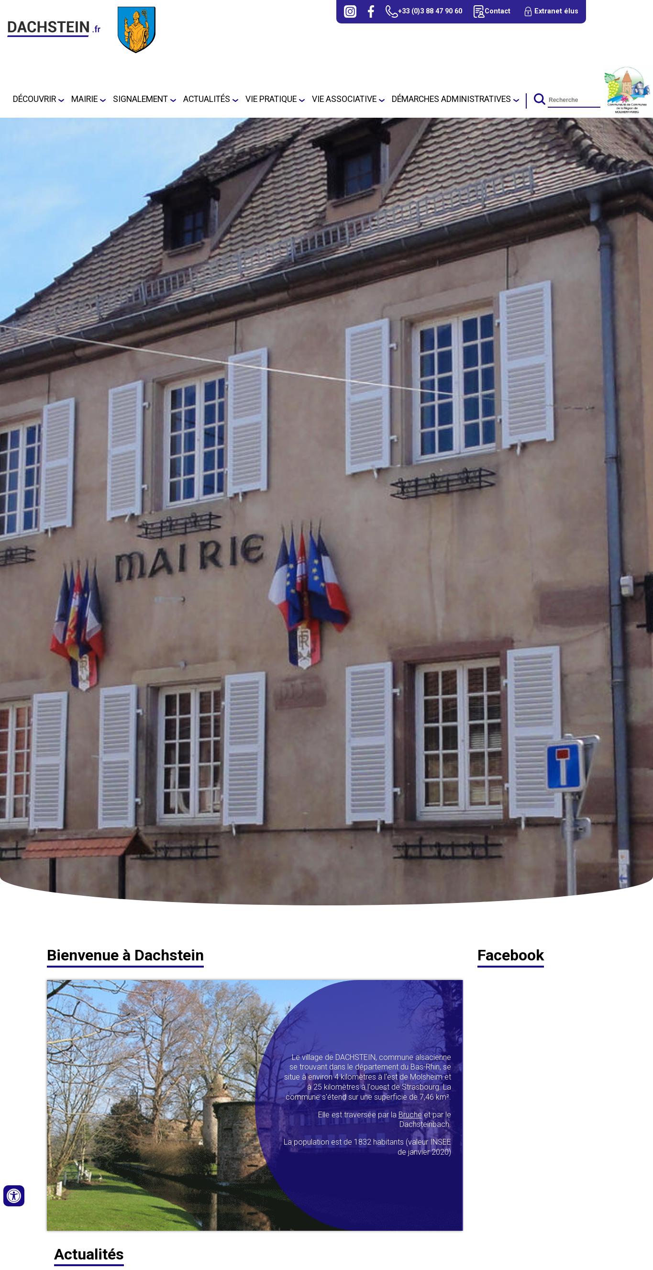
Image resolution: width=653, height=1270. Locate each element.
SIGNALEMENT (140, 99)
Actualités (206, 99)
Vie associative (344, 99)
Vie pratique (271, 99)
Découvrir (34, 99)
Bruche (410, 1114)
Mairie (84, 99)
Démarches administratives (451, 99)
